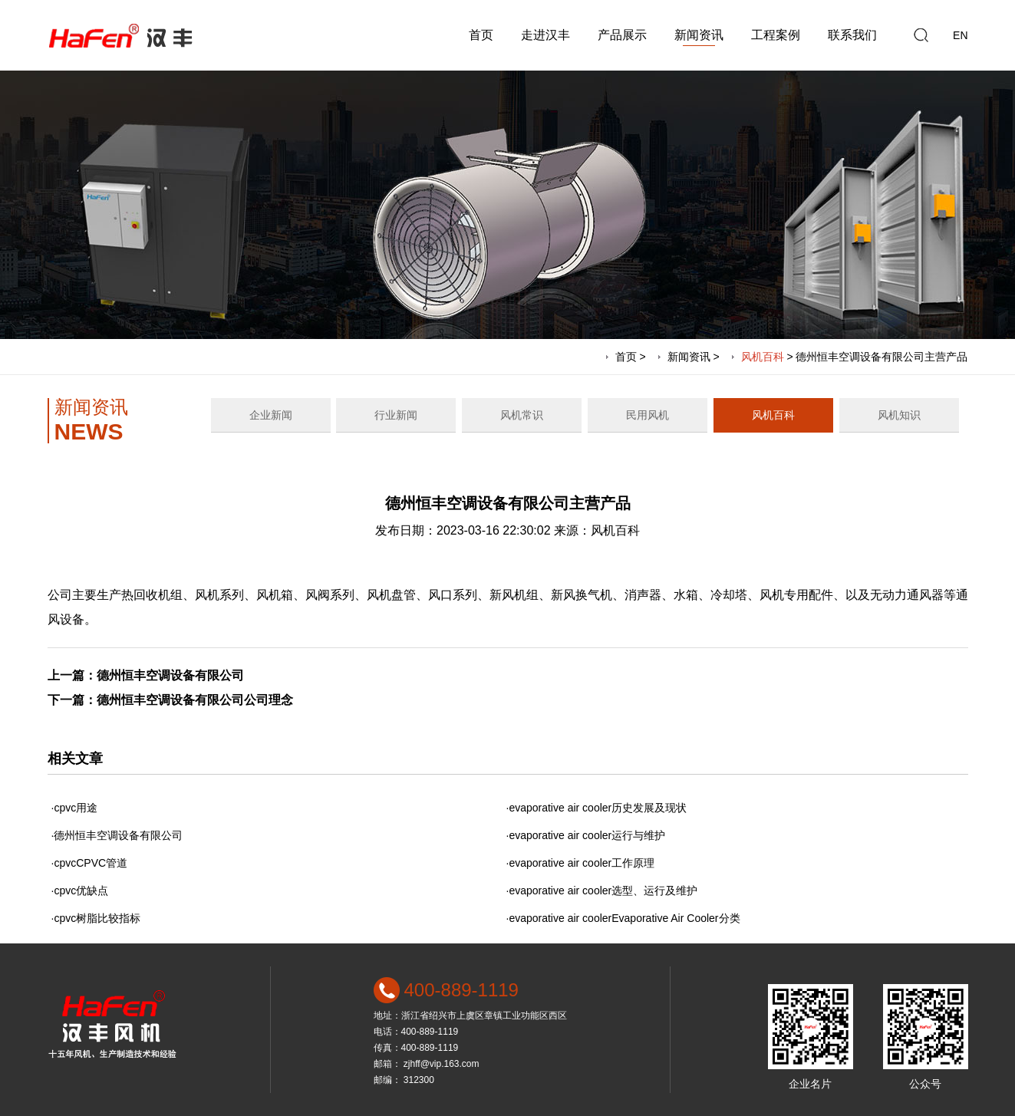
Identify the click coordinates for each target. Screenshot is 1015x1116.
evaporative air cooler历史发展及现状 (598, 808)
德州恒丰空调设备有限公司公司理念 (195, 699)
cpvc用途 (75, 808)
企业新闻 (270, 415)
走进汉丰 (545, 34)
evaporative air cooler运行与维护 (587, 835)
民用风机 (647, 415)
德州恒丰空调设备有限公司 (170, 675)
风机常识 (521, 415)
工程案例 (775, 34)
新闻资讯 (698, 34)
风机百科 (762, 357)
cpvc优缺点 (81, 890)
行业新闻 (395, 415)
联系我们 (852, 34)
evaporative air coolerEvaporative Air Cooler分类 (624, 918)
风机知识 (899, 415)
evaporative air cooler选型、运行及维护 (603, 890)
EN (960, 35)
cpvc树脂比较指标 (97, 918)
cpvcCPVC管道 (90, 863)
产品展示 (622, 34)
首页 (481, 34)
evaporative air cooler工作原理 (581, 863)
